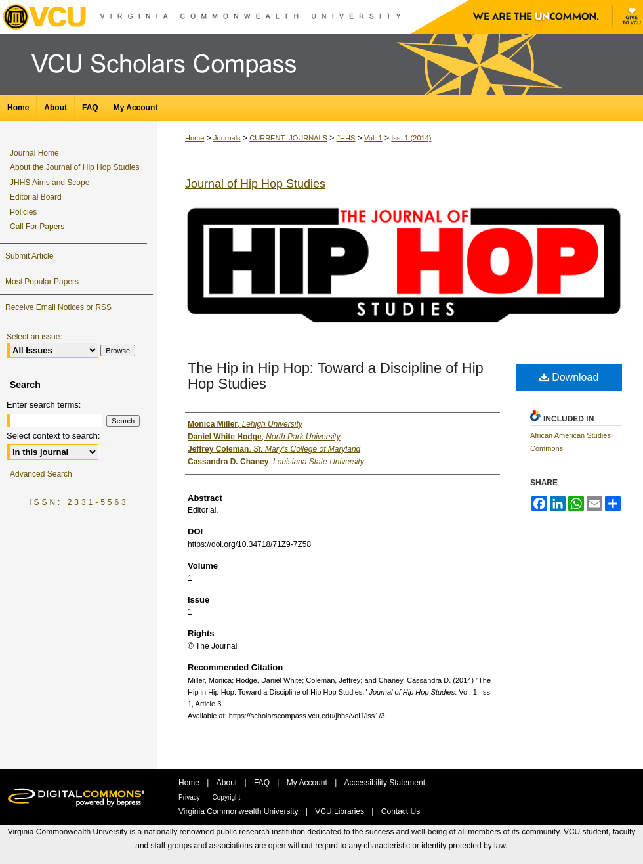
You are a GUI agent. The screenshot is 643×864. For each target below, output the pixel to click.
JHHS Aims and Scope (49, 182)
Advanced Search (41, 474)
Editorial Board (36, 197)
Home (194, 138)
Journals (227, 138)
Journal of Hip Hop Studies (255, 183)
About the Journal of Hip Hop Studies (74, 167)
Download (569, 377)
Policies (23, 212)
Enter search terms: (44, 405)
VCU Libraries (340, 811)
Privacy (190, 797)
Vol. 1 (373, 138)
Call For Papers (37, 226)
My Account (308, 782)
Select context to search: (53, 436)
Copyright (227, 797)
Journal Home (34, 153)
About (228, 782)
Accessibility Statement (384, 782)
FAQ (263, 782)
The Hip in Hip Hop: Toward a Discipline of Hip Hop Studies (336, 376)
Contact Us (400, 811)
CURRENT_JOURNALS (288, 138)
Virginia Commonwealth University (239, 811)
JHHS (346, 138)
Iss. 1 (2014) (411, 138)
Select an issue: (34, 336)
